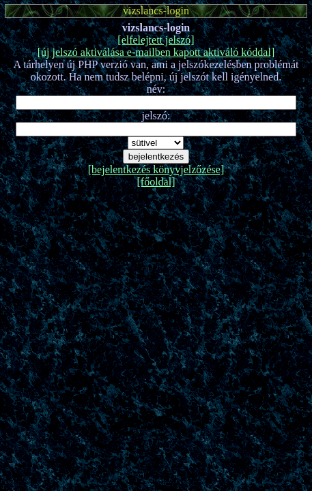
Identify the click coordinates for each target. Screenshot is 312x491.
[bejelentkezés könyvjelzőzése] (156, 169)
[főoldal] (156, 182)
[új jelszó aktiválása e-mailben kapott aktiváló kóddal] (156, 52)
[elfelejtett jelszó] (155, 40)
